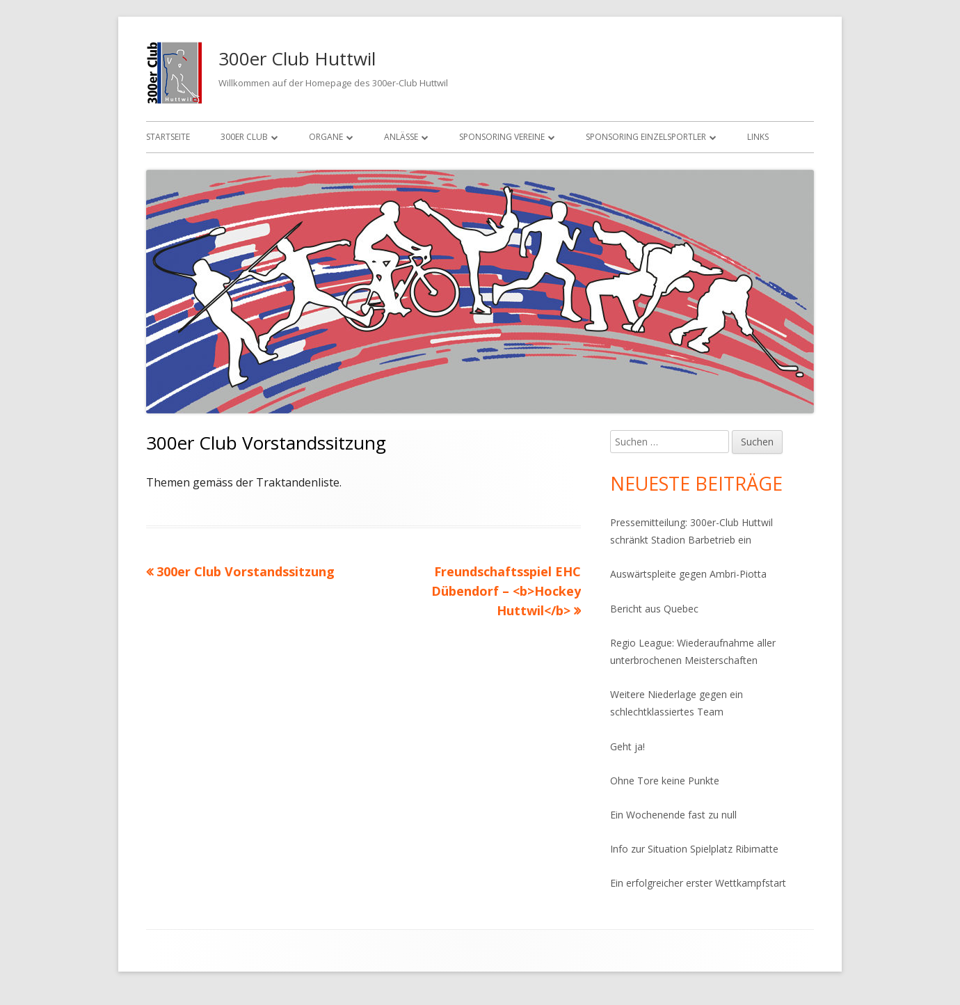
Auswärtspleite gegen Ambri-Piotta (688, 573)
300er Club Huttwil (297, 58)
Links (758, 137)
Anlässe (401, 137)
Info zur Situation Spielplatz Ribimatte (694, 848)
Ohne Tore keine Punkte (664, 780)
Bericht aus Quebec (654, 608)
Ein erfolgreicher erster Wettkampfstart (698, 882)
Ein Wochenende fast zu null (673, 814)
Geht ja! (627, 746)
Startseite (168, 137)
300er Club (244, 137)
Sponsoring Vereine (502, 137)
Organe (326, 137)
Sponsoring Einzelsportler (646, 137)
